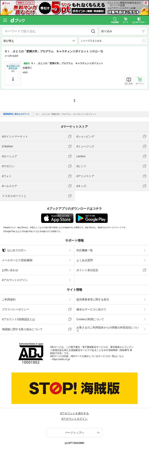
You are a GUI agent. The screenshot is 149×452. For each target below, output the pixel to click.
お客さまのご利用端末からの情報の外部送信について (107, 329)
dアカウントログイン (15, 280)
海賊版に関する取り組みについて (22, 329)
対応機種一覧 (84, 250)
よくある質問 (84, 260)
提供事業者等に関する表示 (92, 299)
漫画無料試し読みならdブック (16, 114)
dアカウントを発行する (74, 413)
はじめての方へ (14, 250)
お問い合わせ (10, 270)
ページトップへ (74, 432)
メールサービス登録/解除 (17, 260)
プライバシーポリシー (15, 309)
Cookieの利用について (90, 319)
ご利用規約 (9, 299)
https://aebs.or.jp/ (61, 359)
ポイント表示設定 (87, 270)
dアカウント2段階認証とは (18, 319)
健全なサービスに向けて (91, 309)
